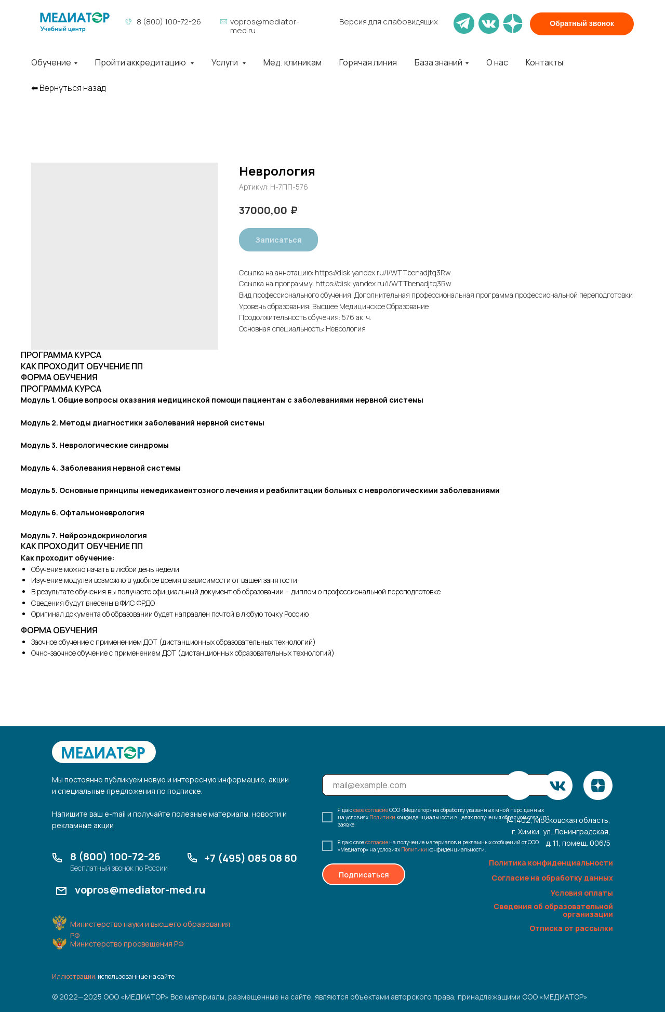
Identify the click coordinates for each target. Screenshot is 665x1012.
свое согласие (370, 810)
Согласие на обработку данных (552, 878)
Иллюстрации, (74, 976)
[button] (582, 23)
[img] (75, 22)
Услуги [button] (225, 62)
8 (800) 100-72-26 (169, 21)
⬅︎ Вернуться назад (68, 88)
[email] (436, 785)
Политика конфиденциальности (551, 863)
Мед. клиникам (292, 62)
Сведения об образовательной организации (553, 910)
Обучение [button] (51, 62)
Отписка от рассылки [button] (571, 928)
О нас (497, 62)
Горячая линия (368, 62)
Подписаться (364, 875)
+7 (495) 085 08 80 (250, 858)
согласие (376, 842)
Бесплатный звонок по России (119, 868)
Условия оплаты (582, 893)
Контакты (544, 62)
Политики (382, 817)
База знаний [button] (438, 62)
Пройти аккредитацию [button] (141, 62)
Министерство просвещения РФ (126, 944)
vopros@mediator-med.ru (264, 26)
